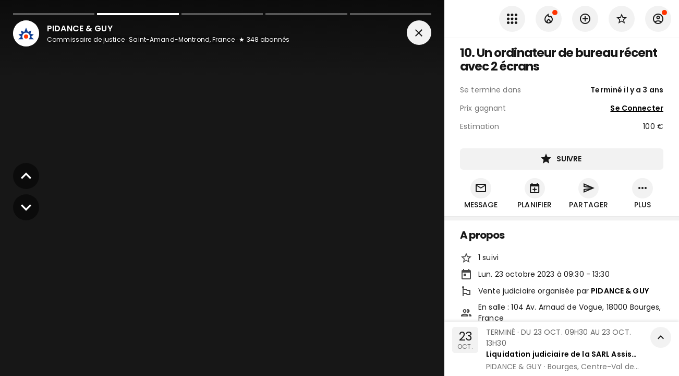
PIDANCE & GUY (620, 291)
